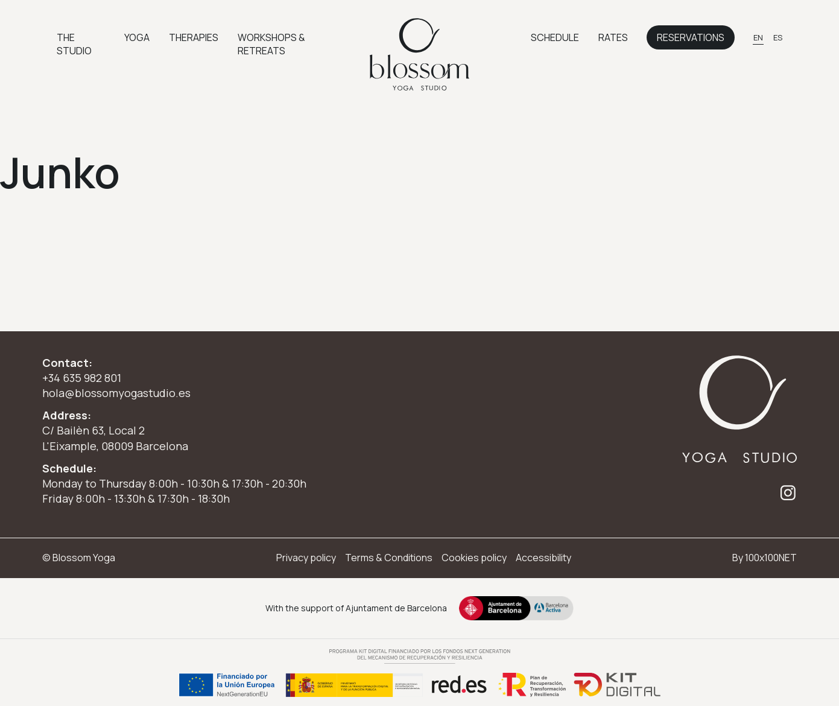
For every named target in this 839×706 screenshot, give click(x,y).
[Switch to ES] (778, 37)
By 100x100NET (764, 557)
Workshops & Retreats (271, 44)
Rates (613, 37)
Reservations (690, 37)
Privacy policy (306, 557)
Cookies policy (474, 557)
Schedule (555, 37)
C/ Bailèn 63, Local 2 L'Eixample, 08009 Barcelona (115, 438)
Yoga (137, 37)
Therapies (193, 37)
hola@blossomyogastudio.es (116, 393)
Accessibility (543, 557)
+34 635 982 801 (81, 377)
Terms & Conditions (388, 557)
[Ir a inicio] (419, 54)
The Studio (74, 44)
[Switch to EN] (758, 37)
